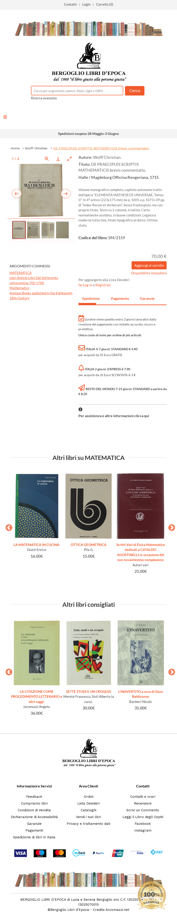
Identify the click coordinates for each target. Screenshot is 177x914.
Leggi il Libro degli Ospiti (143, 817)
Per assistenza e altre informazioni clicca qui (113, 416)
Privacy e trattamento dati (88, 824)
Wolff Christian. (36, 148)
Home (15, 148)
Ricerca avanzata (44, 98)
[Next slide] (66, 193)
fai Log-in (85, 285)
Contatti (70, 4)
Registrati (103, 285)
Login (86, 4)
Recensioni (142, 803)
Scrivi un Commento (142, 810)
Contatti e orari (142, 797)
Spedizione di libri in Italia (34, 837)
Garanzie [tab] (147, 298)
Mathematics (19, 288)
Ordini (88, 797)
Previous (7, 526)
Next (170, 526)
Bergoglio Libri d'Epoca (69, 910)
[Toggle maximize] (69, 158)
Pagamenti (34, 830)
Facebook (143, 824)
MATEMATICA (20, 273)
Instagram (142, 830)
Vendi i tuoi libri (88, 817)
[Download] (58, 158)
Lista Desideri (88, 803)
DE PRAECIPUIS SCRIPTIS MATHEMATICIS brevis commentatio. (101, 148)
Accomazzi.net (117, 910)
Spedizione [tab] (89, 298)
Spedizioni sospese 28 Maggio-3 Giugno (88, 134)
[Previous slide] (17, 193)
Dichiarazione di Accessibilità (34, 817)
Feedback (34, 797)
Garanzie (34, 824)
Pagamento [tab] (118, 298)
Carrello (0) (104, 4)
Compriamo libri (34, 803)
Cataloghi (88, 810)
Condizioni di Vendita (34, 810)
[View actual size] (46, 158)
